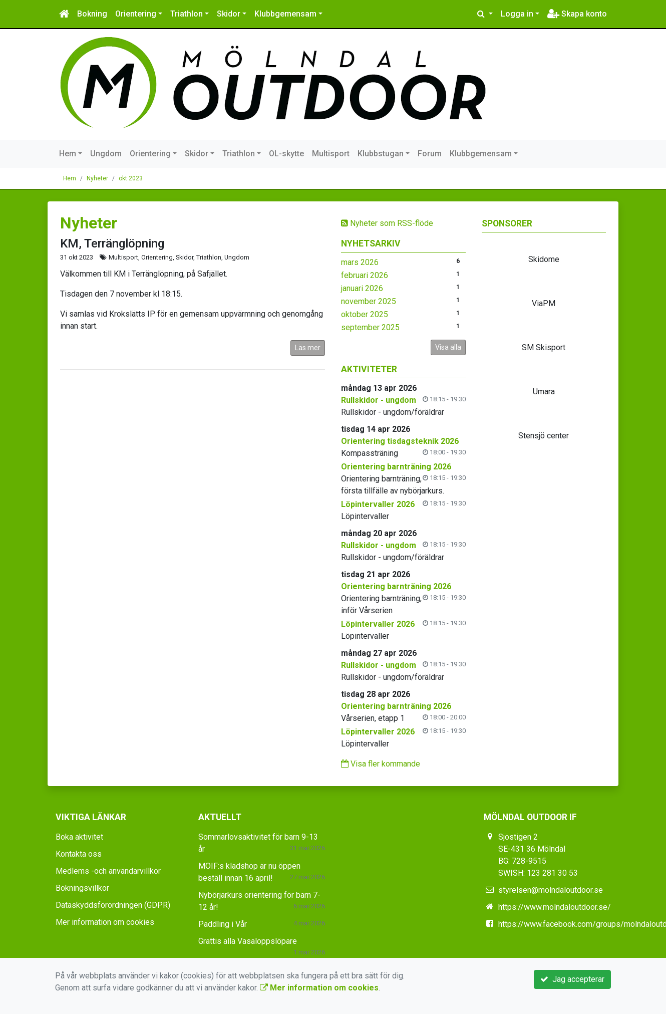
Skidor (228, 14)
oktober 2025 (364, 314)
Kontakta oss (79, 854)
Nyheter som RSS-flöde (387, 223)
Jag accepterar (572, 979)
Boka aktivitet (79, 837)
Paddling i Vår (222, 924)
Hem (67, 153)
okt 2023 (131, 178)
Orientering (135, 14)
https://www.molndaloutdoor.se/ (554, 907)
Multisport (331, 153)
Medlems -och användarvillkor (108, 871)
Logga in (517, 14)
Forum (430, 153)
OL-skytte (286, 153)
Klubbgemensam (285, 14)
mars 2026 (360, 262)
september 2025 (370, 327)
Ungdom (106, 153)
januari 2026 (362, 288)
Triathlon (186, 14)
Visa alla (448, 347)
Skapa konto (577, 14)
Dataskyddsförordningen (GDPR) (113, 905)
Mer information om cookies (105, 922)
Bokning (92, 14)
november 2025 (368, 301)
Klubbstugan (381, 153)
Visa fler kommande (380, 764)
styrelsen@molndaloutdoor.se (550, 890)
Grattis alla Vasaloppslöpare (247, 941)
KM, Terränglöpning (112, 243)
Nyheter (97, 178)
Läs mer (307, 348)
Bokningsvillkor (82, 888)
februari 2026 (364, 275)
